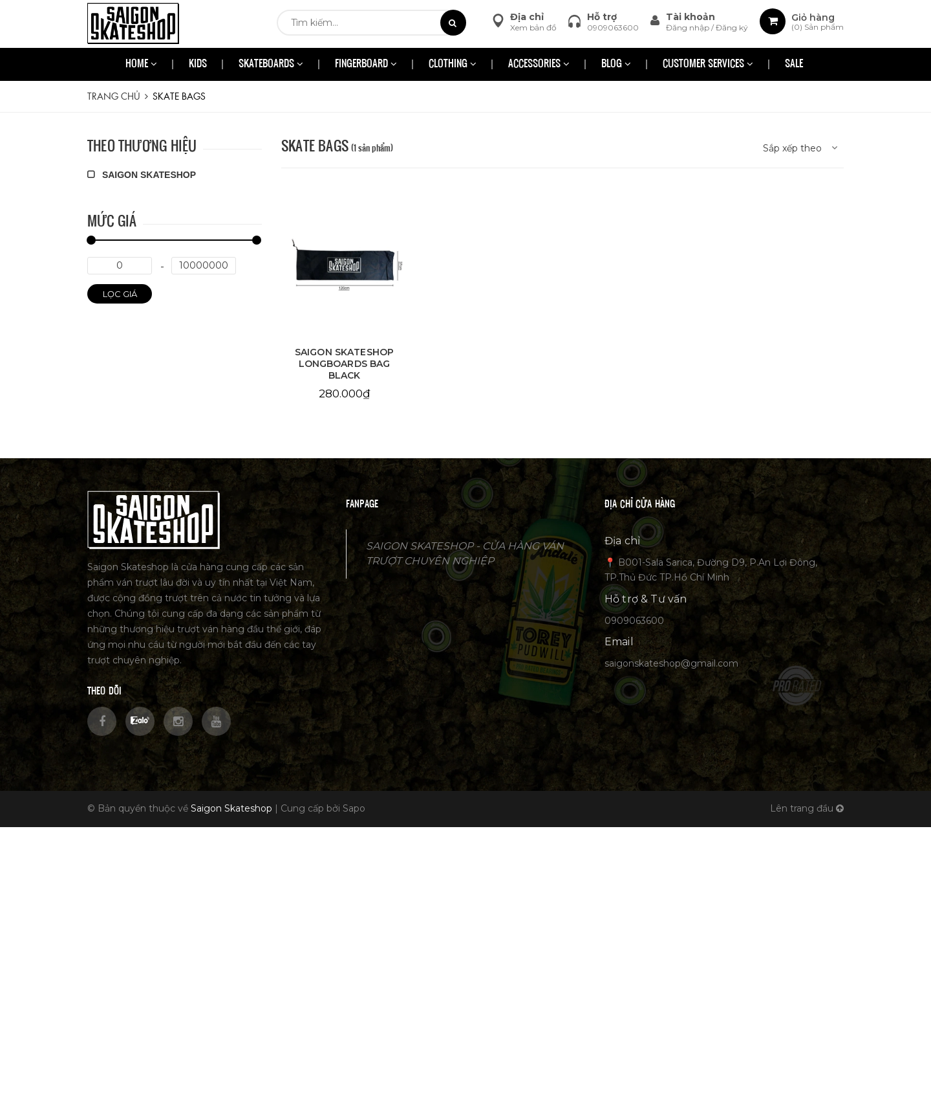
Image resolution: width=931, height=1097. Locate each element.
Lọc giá (120, 294)
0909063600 (613, 27)
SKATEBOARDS (271, 64)
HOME (141, 64)
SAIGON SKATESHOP (141, 175)
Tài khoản (690, 17)
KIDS (198, 64)
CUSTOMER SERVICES (708, 64)
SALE (794, 64)
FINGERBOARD (366, 64)
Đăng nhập (688, 27)
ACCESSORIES (539, 64)
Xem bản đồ (533, 27)
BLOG (616, 64)
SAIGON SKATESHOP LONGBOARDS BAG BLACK (344, 363)
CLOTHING (452, 64)
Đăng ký (732, 27)
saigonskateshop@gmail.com (671, 663)
